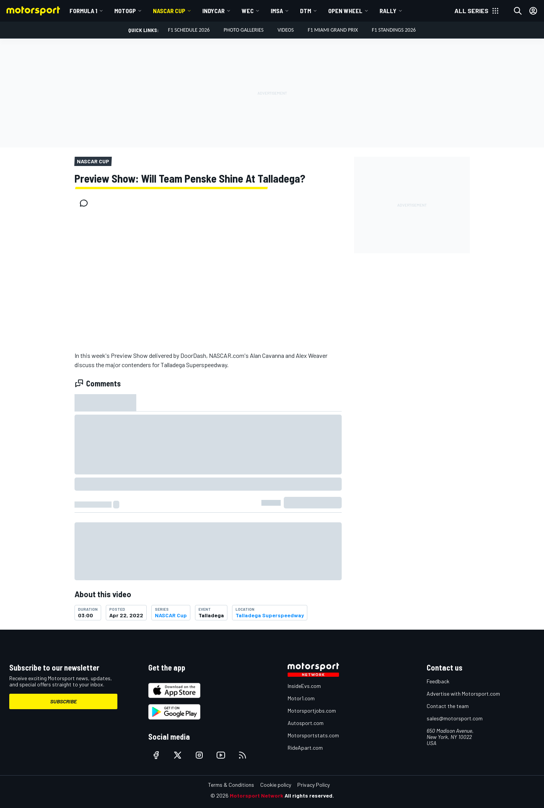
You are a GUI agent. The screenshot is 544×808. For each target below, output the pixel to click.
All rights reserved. (309, 795)
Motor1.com (301, 698)
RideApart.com (305, 747)
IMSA (277, 10)
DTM (305, 10)
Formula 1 (83, 10)
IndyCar (213, 10)
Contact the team (448, 706)
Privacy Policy (313, 784)
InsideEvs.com (304, 686)
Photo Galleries (244, 30)
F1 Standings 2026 (394, 30)
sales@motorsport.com (455, 718)
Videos (286, 30)
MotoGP (125, 10)
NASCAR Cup (169, 10)
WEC (248, 10)
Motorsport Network (256, 795)
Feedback (438, 681)
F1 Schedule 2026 (189, 30)
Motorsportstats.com (313, 735)
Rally (388, 10)
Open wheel (345, 10)
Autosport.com (306, 723)
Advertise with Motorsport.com (463, 693)
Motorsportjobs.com (312, 710)
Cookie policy (275, 784)
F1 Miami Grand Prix (333, 30)
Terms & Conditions (231, 784)
